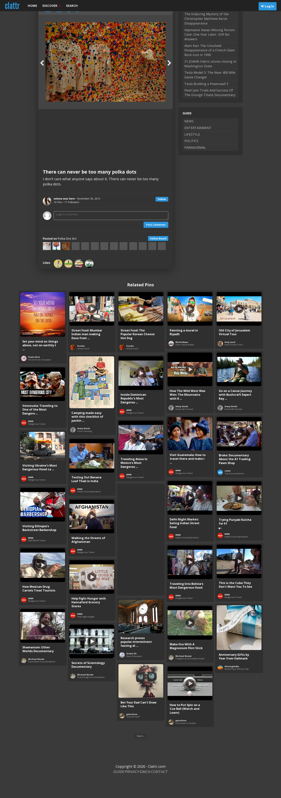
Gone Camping (84, 450)
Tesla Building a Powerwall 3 (206, 103)
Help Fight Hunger (86, 636)
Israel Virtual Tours (234, 364)
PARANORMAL (195, 167)
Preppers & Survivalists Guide (189, 677)
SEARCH (72, 6)
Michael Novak (183, 675)
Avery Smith (181, 425)
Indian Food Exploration (89, 511)
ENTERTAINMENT (197, 147)
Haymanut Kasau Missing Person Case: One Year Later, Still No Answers (209, 53)
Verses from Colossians (39, 379)
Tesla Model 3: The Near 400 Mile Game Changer (209, 94)
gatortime (131, 733)
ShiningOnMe (232, 685)
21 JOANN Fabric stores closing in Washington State (210, 83)
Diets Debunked (134, 675)
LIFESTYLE (192, 154)
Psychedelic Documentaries (41, 681)
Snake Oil (131, 672)
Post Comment (156, 244)
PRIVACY (132, 791)
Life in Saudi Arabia (184, 364)
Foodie (81, 365)
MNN (129, 429)
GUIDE (118, 791)
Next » (140, 755)
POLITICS (191, 160)
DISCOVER (51, 6)
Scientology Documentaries (90, 696)
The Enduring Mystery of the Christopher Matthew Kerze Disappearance (206, 38)
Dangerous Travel (135, 432)
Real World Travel (36, 559)
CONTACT (159, 791)
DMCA (145, 791)
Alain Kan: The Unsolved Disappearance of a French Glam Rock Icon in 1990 (209, 69)
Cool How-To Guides (185, 742)
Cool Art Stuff (133, 736)
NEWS (189, 140)
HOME (32, 6)
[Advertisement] (105, 155)
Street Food (83, 368)
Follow (162, 218)
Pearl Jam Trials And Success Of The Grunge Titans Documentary (209, 111)
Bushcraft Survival (184, 428)
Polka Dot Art (67, 258)
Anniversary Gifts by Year (237, 688)
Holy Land (230, 361)
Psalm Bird (34, 376)
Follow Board (158, 257)
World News (181, 361)
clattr (228, 490)
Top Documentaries (234, 492)
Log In (269, 6)
